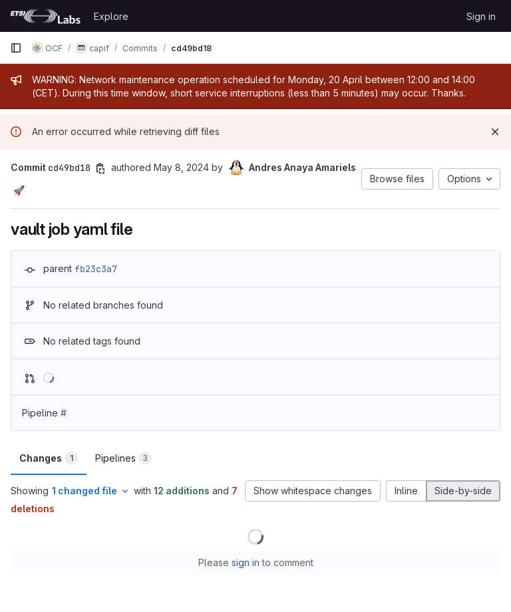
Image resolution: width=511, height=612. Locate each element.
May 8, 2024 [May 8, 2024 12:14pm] (181, 167)
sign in (245, 562)
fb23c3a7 (96, 269)
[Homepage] (45, 16)
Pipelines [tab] (123, 458)
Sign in (481, 16)
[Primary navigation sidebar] (16, 48)
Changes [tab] (48, 458)
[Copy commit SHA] (100, 168)
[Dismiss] (495, 132)
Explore (111, 16)
